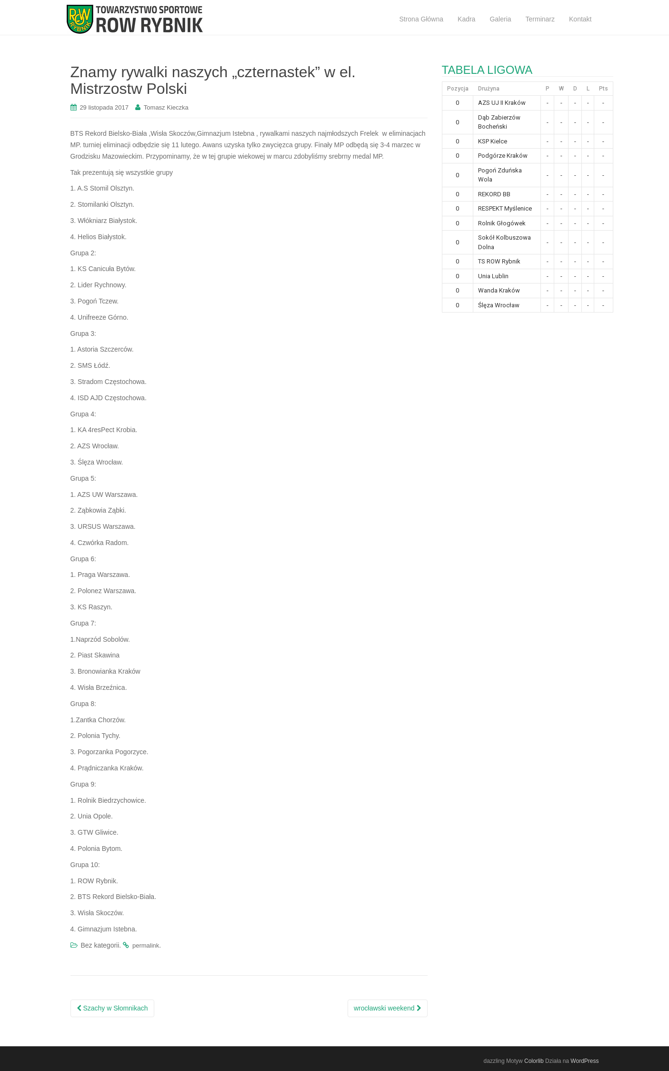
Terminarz (540, 19)
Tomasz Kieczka (166, 107)
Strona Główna (421, 19)
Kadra (466, 19)
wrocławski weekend (387, 1008)
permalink (145, 945)
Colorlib (534, 1061)
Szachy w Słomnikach (112, 1008)
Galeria (500, 19)
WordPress (584, 1061)
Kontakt (580, 19)
